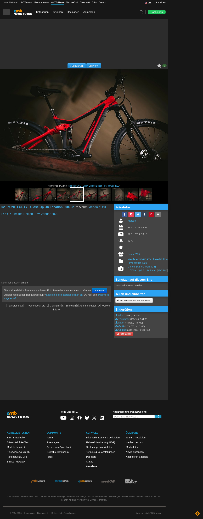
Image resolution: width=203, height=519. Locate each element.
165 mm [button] (151, 270)
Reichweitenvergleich (18, 452)
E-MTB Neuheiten (16, 437)
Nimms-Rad (72, 2)
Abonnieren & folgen (137, 456)
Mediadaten (132, 447)
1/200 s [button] (132, 270)
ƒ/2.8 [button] (141, 270)
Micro (121, 315)
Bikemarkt (85, 2)
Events (102, 2)
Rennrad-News (41, 2)
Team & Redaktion (135, 437)
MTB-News (26, 2)
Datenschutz (43, 513)
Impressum (29, 513)
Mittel (121, 322)
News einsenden (135, 452)
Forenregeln (53, 442)
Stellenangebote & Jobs (99, 447)
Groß (121, 326)
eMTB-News (57, 2)
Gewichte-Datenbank (58, 452)
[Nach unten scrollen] (197, 513)
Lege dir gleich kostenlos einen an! (64, 294)
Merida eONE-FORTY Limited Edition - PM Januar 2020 (94, 186)
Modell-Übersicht (16, 447)
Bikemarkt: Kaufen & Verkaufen (103, 437)
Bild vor (94, 65)
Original (122, 329)
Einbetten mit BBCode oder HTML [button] (134, 300)
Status (89, 461)
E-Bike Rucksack (16, 461)
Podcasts (91, 456)
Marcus (132, 220)
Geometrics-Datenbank (59, 447)
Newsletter (92, 466)
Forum (50, 437)
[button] (155, 266)
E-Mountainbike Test (18, 442)
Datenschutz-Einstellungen (64, 513)
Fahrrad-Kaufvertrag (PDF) (100, 442)
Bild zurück (76, 65)
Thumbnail (123, 319)
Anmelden (160, 2)
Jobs (94, 2)
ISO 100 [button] (162, 270)
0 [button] (164, 66)
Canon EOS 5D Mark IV (140, 266)
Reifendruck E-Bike (17, 456)
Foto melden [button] (124, 334)
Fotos (50, 456)
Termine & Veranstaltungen (100, 452)
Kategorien (42, 11)
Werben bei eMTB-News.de (148, 513)
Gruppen (58, 11)
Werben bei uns (134, 442)
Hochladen (73, 11)
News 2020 (134, 254)
